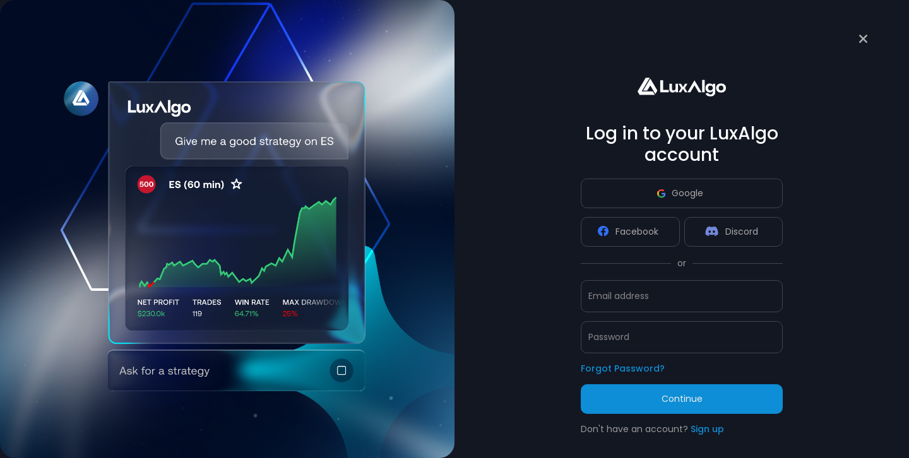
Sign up (707, 429)
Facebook (628, 231)
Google (680, 193)
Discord (731, 231)
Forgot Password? (623, 368)
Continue (682, 398)
